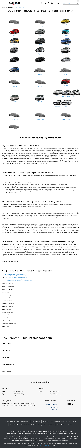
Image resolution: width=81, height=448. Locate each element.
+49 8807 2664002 (18, 391)
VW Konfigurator (7, 343)
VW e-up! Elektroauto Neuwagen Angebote (15, 274)
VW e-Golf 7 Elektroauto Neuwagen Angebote (15, 275)
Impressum (51, 424)
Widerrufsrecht (36, 421)
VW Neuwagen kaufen (7, 7)
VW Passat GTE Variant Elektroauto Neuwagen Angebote (18, 280)
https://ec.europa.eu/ (45, 445)
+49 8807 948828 (18, 393)
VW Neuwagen (25, 421)
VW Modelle (6, 350)
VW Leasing (6, 357)
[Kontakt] (45, 3)
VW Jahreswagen (71, 421)
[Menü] (58, 3)
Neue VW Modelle (8, 364)
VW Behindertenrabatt (58, 421)
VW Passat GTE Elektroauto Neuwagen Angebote (16, 279)
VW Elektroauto (20, 7)
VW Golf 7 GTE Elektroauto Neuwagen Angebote (16, 277)
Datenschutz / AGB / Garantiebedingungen (33, 424)
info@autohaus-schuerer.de (21, 395)
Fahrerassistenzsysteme (12, 421)
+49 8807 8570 (54, 393)
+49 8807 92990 (54, 391)
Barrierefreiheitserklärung (64, 424)
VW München (6, 372)
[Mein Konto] (48, 3)
